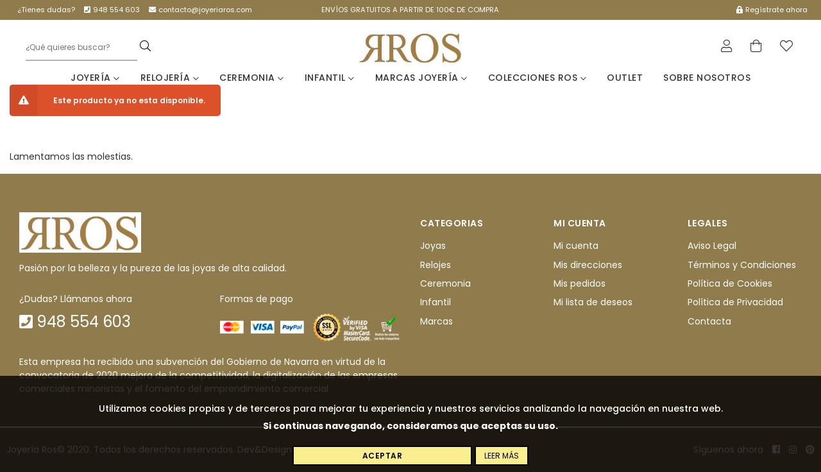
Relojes (435, 264)
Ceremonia (251, 77)
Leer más (501, 455)
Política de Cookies (730, 283)
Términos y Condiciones (742, 264)
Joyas (433, 245)
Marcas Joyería (421, 77)
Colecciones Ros (537, 77)
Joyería (95, 77)
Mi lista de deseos (593, 302)
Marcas (436, 321)
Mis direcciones (588, 264)
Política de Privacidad (735, 302)
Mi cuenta (576, 245)
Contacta (709, 321)
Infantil (330, 77)
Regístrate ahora (772, 9)
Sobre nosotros (706, 77)
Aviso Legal (712, 245)
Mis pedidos (579, 283)
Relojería (169, 77)
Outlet (625, 77)
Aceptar (382, 455)
